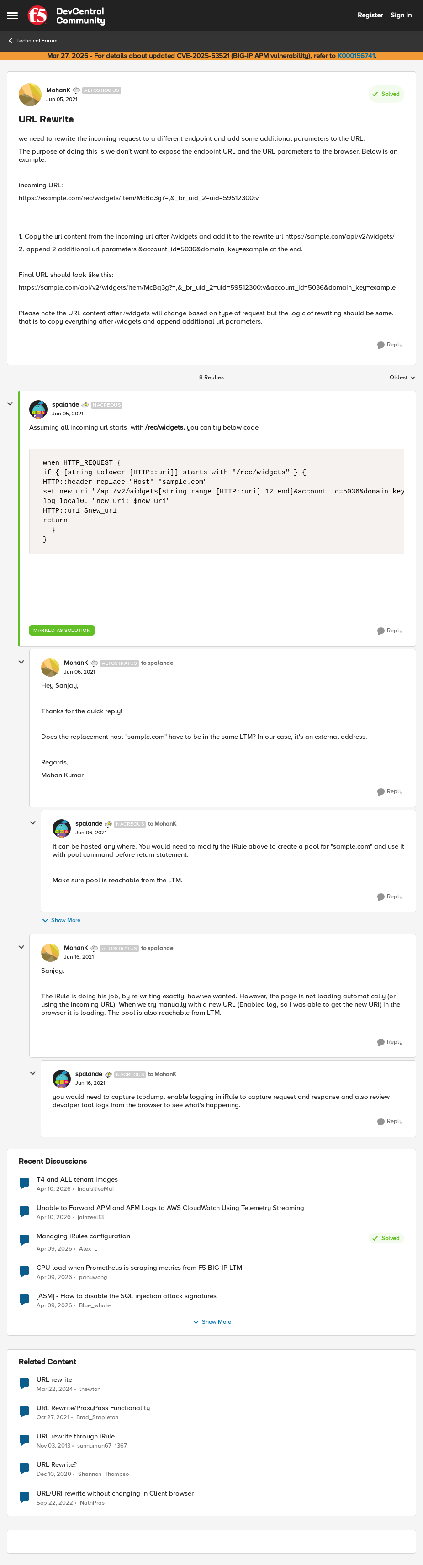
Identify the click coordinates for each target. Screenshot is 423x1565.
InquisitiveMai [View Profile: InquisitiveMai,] (96, 1188)
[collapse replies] (10, 403)
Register (370, 15)
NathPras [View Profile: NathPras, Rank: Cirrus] (92, 1502)
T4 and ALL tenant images (77, 1179)
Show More (61, 920)
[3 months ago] (54, 1189)
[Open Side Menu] (12, 15)
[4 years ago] (53, 1418)
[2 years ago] (55, 1389)
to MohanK (162, 824)
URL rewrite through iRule (76, 1436)
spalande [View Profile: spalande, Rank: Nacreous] (65, 404)
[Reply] (389, 345)
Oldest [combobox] (403, 378)
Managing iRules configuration (83, 1236)
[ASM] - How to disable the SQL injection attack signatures (127, 1296)
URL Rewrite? (57, 1465)
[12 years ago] (53, 1446)
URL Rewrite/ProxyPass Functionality (93, 1408)
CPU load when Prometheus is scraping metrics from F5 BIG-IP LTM (139, 1268)
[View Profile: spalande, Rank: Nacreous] (38, 409)
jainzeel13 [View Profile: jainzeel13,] (91, 1217)
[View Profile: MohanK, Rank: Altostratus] (30, 94)
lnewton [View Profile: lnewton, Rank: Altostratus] (89, 1389)
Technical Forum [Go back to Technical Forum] (32, 40)
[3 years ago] (55, 1503)
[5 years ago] (54, 1474)
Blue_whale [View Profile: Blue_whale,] (95, 1305)
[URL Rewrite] (67, 414)
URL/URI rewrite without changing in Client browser (115, 1493)
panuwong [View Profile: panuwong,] (93, 1277)
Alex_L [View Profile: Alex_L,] (88, 1249)
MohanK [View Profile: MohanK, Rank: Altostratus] (58, 90)
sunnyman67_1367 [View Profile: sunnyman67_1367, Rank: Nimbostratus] (102, 1446)
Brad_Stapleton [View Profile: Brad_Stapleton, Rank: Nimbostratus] (97, 1417)
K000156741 (356, 56)
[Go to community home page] (66, 16)
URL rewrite (54, 1380)
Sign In (401, 15)
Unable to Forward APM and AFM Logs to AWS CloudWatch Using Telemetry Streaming (170, 1208)
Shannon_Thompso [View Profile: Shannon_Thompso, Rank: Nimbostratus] (103, 1474)
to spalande (157, 663)
